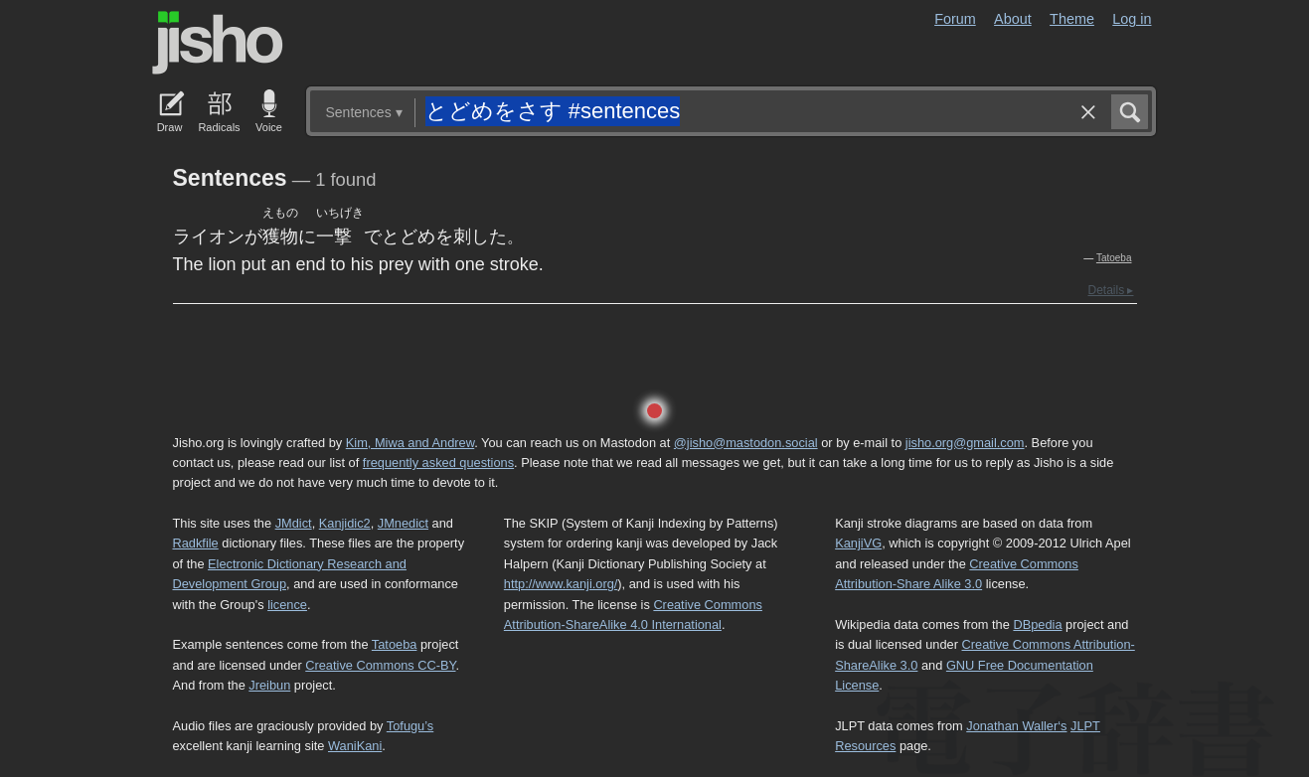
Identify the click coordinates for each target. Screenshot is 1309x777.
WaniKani (355, 745)
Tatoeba (1114, 257)
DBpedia (1037, 624)
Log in (1131, 19)
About (1013, 19)
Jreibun (269, 685)
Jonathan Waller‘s (1016, 725)
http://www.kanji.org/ (561, 583)
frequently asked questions (438, 462)
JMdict (293, 523)
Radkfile (196, 543)
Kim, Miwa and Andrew (410, 442)
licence (287, 604)
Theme (1072, 19)
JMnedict (403, 523)
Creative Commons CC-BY (380, 665)
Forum (955, 19)
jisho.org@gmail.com (965, 442)
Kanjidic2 (345, 523)
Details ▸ (1110, 290)
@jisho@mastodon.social (746, 442)
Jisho (217, 43)
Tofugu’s (410, 725)
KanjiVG (858, 543)
